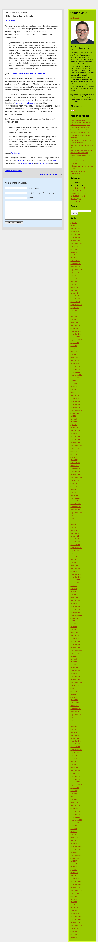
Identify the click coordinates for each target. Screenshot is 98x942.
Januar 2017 (75, 536)
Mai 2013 (74, 662)
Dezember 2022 (76, 331)
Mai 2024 (74, 281)
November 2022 (76, 334)
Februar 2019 (75, 463)
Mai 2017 (74, 524)
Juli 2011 (74, 720)
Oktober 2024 (75, 267)
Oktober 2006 (75, 887)
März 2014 (74, 632)
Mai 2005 (74, 937)
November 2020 (76, 404)
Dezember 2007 (76, 846)
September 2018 (76, 477)
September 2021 (76, 375)
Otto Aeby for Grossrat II (50, 174)
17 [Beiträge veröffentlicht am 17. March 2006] (80, 193)
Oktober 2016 (75, 545)
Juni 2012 (74, 691)
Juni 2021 (74, 384)
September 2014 (76, 615)
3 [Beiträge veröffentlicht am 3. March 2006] (79, 188)
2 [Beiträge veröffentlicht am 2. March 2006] (77, 188)
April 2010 (74, 764)
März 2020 (74, 428)
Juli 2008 (74, 826)
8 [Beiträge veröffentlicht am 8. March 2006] (75, 191)
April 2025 (74, 255)
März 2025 (74, 258)
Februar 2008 (75, 840)
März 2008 (74, 837)
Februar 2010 (75, 770)
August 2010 (75, 753)
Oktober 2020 (75, 407)
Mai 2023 (74, 316)
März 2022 (74, 357)
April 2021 (74, 390)
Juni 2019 (74, 454)
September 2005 (76, 925)
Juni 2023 (74, 313)
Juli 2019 (74, 451)
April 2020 (74, 425)
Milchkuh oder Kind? (13, 171)
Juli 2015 (74, 586)
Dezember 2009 (76, 776)
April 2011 (74, 729)
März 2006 (74, 908)
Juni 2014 (74, 624)
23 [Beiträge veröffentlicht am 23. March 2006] (78, 196)
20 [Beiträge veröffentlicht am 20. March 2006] (72, 196)
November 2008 (76, 814)
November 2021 (76, 369)
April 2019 (74, 457)
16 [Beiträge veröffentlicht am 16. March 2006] (78, 193)
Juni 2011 (74, 723)
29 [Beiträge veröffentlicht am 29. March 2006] (76, 199)
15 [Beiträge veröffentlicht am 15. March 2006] (76, 193)
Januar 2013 (75, 674)
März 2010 (74, 767)
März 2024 (74, 287)
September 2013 (76, 650)
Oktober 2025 (75, 240)
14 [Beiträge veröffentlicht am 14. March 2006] (74, 193)
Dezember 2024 (76, 264)
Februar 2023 (75, 325)
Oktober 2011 (75, 712)
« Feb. (73, 201)
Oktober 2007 (75, 852)
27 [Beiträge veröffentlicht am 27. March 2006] (72, 199)
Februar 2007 (75, 875)
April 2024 (74, 284)
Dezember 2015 (76, 574)
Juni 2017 (74, 521)
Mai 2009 (74, 797)
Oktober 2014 (75, 612)
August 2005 (75, 928)
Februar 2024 (75, 290)
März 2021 (74, 392)
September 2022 (76, 340)
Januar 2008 (75, 843)
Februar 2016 (75, 568)
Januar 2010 (75, 773)
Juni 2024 (74, 278)
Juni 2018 (74, 486)
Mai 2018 (74, 489)
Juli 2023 (74, 311)
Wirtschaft (15, 153)
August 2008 (75, 823)
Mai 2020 (74, 422)
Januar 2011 (75, 738)
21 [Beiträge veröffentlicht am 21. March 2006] (74, 196)
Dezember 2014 (76, 606)
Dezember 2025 (76, 234)
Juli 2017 (74, 518)
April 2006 (74, 905)
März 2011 (74, 732)
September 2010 (76, 750)
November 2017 (76, 507)
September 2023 (76, 305)
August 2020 (75, 413)
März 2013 (74, 668)
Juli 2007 (74, 861)
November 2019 (76, 439)
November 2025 (76, 237)
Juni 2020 (74, 419)
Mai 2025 (74, 252)
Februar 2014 (75, 635)
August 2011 (75, 717)
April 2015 (74, 594)
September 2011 (76, 715)
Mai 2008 (74, 832)
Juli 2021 (74, 381)
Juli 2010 (74, 756)
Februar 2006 (75, 911)
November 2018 (76, 472)
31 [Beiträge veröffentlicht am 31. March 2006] (80, 199)
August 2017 (75, 515)
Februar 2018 (75, 498)
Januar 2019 (75, 466)
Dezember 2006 (76, 881)
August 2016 (75, 551)
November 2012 (76, 676)
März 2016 (74, 565)
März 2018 (74, 495)
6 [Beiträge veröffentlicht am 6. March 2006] (71, 191)
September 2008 (76, 820)
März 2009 (74, 802)
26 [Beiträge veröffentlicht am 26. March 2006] (84, 196)
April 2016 (74, 562)
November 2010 (76, 744)
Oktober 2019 (75, 442)
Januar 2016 (75, 571)
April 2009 (74, 799)
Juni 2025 (74, 249)
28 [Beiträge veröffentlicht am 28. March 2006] (74, 199)
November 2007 (76, 849)
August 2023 (75, 308)
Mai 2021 (74, 387)
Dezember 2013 (76, 641)
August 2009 (75, 788)
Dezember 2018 (76, 469)
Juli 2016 (74, 554)
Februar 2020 (75, 431)
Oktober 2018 (75, 474)
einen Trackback (43, 163)
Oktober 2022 (75, 337)
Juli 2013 (74, 656)
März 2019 (74, 460)
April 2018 (74, 492)
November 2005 (76, 919)
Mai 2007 (74, 867)
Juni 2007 (74, 864)
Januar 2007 (75, 878)
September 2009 (76, 785)
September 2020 (76, 410)
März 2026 (74, 226)
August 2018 (75, 480)
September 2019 (76, 445)
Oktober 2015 (75, 580)
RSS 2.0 (55, 160)
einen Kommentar (27, 163)
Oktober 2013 (75, 647)
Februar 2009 (75, 805)
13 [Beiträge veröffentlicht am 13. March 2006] (72, 193)
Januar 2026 (75, 231)
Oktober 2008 (75, 817)
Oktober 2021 (75, 372)
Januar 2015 (75, 603)
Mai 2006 (74, 902)
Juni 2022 (74, 349)
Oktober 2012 (75, 679)
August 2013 (75, 653)
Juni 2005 (74, 934)
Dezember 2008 (76, 811)
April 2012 (74, 697)
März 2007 (74, 873)
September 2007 (76, 855)
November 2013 (76, 644)
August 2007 (75, 858)
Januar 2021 (75, 398)
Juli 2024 (74, 275)
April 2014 (74, 630)
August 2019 (75, 448)
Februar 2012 (75, 703)
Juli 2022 (74, 346)
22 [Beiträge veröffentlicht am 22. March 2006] (76, 196)
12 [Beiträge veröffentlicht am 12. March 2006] (84, 191)
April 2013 (74, 665)
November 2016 (76, 542)
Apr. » (78, 201)
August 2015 (75, 583)
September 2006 (76, 890)
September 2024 (76, 270)
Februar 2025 (75, 261)
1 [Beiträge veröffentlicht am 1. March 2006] (75, 188)
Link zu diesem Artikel (12, 20)
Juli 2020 (74, 416)
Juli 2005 (74, 931)
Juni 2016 (74, 556)
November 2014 (76, 609)
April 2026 (74, 223)
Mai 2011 (74, 726)
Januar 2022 (75, 363)
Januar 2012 (75, 706)
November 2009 (76, 779)
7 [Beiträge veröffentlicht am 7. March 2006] (73, 191)
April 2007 (74, 870)
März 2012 (74, 700)
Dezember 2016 (76, 539)
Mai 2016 (74, 559)
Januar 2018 (75, 501)
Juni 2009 (74, 794)
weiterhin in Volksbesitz (25, 103)
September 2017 (76, 513)
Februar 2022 (75, 360)
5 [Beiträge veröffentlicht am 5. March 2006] (84, 188)
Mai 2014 (74, 627)
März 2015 (74, 597)
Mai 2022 (74, 351)
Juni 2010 (74, 758)
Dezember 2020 (76, 401)
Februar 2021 (75, 395)
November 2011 (76, 709)
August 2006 (75, 893)
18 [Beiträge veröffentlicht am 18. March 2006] (82, 193)
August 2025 (75, 246)
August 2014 (75, 618)
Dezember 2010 (76, 741)
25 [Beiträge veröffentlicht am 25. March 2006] (82, 196)
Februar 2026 (75, 229)
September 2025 (76, 243)
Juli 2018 (74, 483)
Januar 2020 (75, 433)
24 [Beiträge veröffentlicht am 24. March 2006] (80, 196)
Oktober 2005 (75, 922)
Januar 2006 (75, 914)
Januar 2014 (75, 638)
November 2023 (76, 299)
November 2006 (76, 884)
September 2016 (76, 548)
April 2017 (74, 527)
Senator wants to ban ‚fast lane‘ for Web (28, 74)
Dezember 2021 (76, 366)
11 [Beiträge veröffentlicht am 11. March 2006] (82, 191)
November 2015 (76, 577)
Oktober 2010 (75, 747)
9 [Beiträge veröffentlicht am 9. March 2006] (77, 191)
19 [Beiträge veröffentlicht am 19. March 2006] (84, 193)
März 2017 (74, 530)
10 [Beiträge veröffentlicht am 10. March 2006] (80, 191)
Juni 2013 (74, 659)
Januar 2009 (75, 808)
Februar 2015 (75, 600)
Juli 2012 (74, 688)
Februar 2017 (75, 533)
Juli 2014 (74, 621)
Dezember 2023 (76, 296)
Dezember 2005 (76, 916)
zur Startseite (75, 18)
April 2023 (74, 319)
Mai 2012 (74, 694)
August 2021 (75, 378)
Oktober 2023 (75, 302)
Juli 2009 (74, 791)
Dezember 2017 (76, 504)
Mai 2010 (74, 761)
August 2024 (75, 273)
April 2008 (74, 835)
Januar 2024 (75, 293)
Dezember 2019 (76, 436)
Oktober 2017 (75, 510)
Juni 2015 (74, 589)
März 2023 (74, 322)
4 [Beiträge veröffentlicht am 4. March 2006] (82, 188)
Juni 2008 (74, 829)
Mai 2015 (74, 592)
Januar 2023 (75, 328)
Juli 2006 (74, 896)
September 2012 (76, 682)
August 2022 (75, 343)
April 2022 (74, 354)
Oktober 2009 (75, 782)
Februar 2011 (75, 735)
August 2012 (75, 685)
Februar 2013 (75, 671)
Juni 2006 (74, 899)
